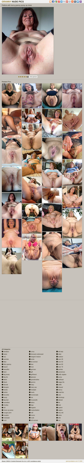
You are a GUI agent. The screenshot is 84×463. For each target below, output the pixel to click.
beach (5, 367)
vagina (59, 410)
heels (31, 392)
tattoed (59, 400)
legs (31, 405)
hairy (31, 384)
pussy (59, 377)
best (4, 372)
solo (58, 395)
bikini (4, 379)
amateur (5, 351)
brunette (5, 395)
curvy (31, 351)
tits (58, 402)
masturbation (34, 410)
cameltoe (6, 402)
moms (32, 415)
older (58, 354)
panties (59, 369)
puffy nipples (61, 374)
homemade (33, 395)
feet (31, 364)
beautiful (5, 369)
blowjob (5, 387)
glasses (32, 377)
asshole (5, 359)
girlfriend (32, 374)
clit (3, 407)
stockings (60, 397)
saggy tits (60, 382)
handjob (32, 390)
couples (5, 415)
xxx (58, 420)
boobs (5, 390)
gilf (31, 372)
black (4, 382)
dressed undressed (36, 354)
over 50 (59, 362)
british (4, 392)
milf (31, 412)
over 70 (59, 367)
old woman (33, 420)
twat (58, 405)
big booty (6, 374)
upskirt (59, 407)
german (32, 369)
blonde (5, 384)
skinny (59, 390)
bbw (4, 362)
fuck (31, 367)
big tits (5, 377)
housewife (33, 400)
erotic (31, 359)
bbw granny (6, 364)
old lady (59, 351)
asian (4, 354)
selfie (59, 384)
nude (31, 418)
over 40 (59, 359)
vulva (59, 415)
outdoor (59, 356)
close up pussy (7, 410)
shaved (59, 387)
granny (32, 382)
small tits (60, 392)
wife (58, 418)
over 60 (59, 364)
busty (4, 397)
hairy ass (33, 387)
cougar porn (6, 412)
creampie (6, 418)
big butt (5, 400)
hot (31, 397)
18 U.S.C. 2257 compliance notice (31, 461)
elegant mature (35, 356)
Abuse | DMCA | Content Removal (11, 461)
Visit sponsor (33, 76)
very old (59, 412)
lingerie (32, 407)
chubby (5, 405)
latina (31, 402)
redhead (60, 379)
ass (4, 356)
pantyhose (60, 372)
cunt (4, 420)
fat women (33, 362)
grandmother (34, 379)
